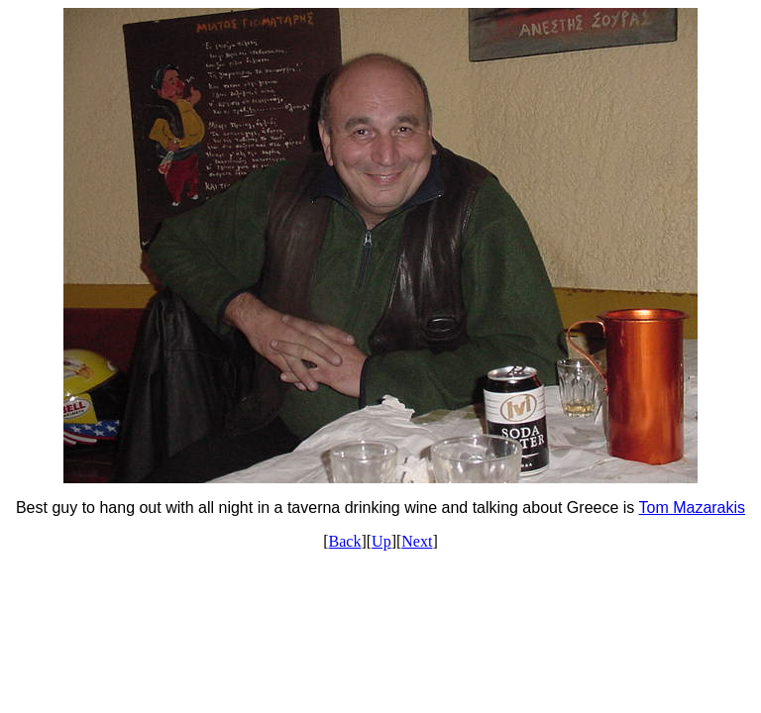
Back (345, 541)
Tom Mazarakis (691, 507)
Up (381, 541)
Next (416, 541)
